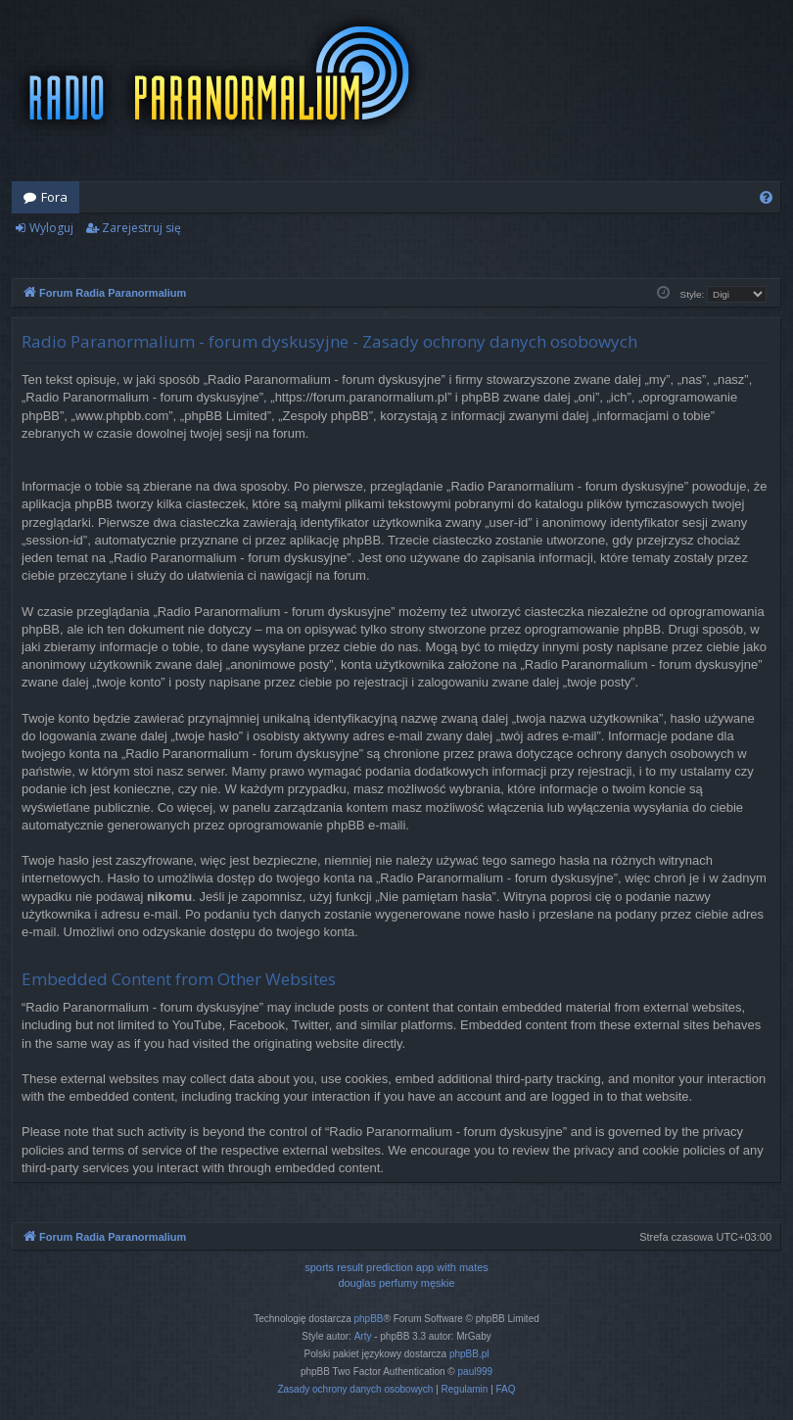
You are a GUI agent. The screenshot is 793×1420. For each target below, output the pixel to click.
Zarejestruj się (141, 227)
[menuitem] (766, 197)
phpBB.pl (469, 1354)
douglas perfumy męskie (396, 1283)
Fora (54, 197)
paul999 (475, 1371)
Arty (363, 1336)
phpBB (369, 1318)
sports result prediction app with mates (396, 1267)
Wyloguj (51, 227)
